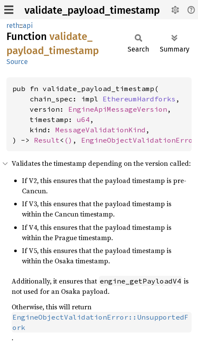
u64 (83, 119)
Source (17, 62)
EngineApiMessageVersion (117, 109)
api (28, 25)
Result (47, 140)
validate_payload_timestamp (92, 10)
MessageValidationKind (100, 129)
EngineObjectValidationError (139, 140)
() (68, 140)
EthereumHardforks (139, 99)
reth (12, 25)
